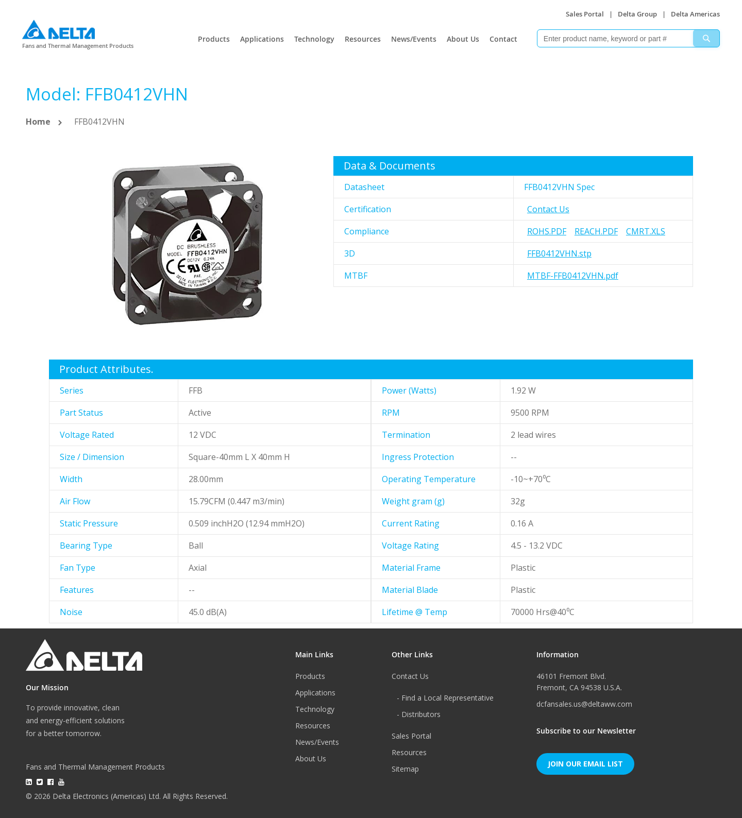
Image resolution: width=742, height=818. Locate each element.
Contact (503, 39)
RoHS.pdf (546, 231)
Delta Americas (695, 14)
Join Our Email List (585, 764)
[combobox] (628, 38)
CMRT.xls (645, 231)
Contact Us (548, 209)
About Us (463, 39)
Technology (314, 39)
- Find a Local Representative (445, 698)
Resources (363, 39)
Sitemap (405, 769)
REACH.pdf (596, 231)
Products (214, 39)
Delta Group (637, 14)
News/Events (413, 39)
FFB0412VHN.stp (559, 253)
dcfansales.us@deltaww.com (584, 704)
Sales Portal (585, 14)
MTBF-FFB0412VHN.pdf (572, 275)
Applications (262, 39)
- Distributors (419, 714)
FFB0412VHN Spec (559, 187)
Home (38, 121)
